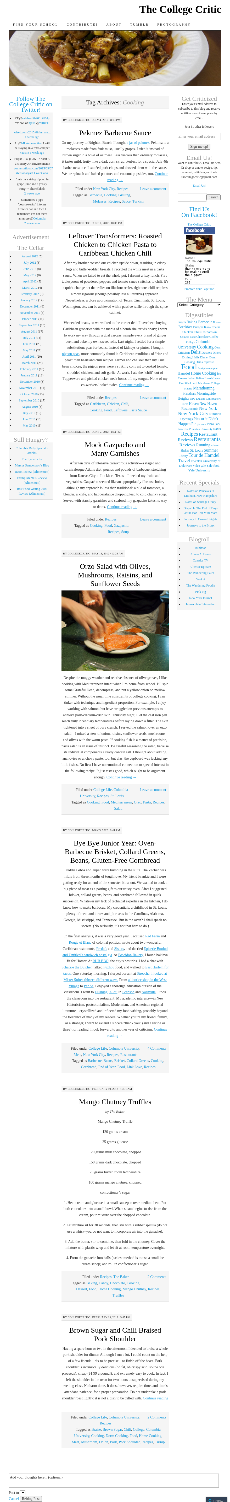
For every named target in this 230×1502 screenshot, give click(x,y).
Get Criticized (199, 98)
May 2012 (29, 275)
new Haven (190, 403)
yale (203, 465)
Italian (200, 378)
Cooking (110, 195)
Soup (125, 532)
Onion (103, 1442)
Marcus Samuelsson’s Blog (32, 465)
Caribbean (97, 404)
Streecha (143, 973)
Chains (216, 327)
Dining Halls (190, 357)
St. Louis (117, 796)
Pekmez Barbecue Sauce (115, 133)
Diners (217, 352)
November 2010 (29, 388)
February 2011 (29, 369)
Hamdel (183, 373)
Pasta (147, 802)
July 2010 (29, 413)
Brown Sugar (112, 1430)
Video (196, 465)
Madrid (188, 388)
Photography (174, 24)
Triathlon (196, 461)
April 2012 (30, 281)
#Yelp (45, 118)
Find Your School (35, 24)
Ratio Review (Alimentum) (32, 472)
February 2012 (30, 294)
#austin (24, 153)
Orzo (137, 802)
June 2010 (29, 419)
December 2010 (30, 381)
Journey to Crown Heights (200, 519)
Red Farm (152, 936)
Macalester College (209, 383)
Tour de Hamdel (204, 455)
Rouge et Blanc (80, 942)
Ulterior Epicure (200, 567)
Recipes (122, 189)
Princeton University (200, 429)
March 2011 (29, 363)
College (138, 1430)
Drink (199, 362)
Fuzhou (108, 967)
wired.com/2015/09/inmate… (32, 132)
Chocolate (117, 1283)
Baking (91, 1283)
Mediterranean (121, 802)
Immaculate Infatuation (200, 604)
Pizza (210, 423)
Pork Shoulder (129, 1442)
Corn (217, 347)
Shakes (185, 450)
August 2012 (30, 256)
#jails (32, 123)
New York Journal (200, 598)
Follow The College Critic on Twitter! (30, 104)
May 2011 (29, 350)
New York (208, 408)
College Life (102, 790)
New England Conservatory (205, 398)
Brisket (119, 1061)
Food (108, 410)
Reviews (187, 444)
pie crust (201, 424)
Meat (75, 1442)
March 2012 (29, 287)
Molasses (99, 201)
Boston (217, 322)
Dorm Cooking (117, 1436)
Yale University (199, 470)
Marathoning (204, 388)
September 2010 (29, 400)
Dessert (81, 1289)
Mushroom (89, 1442)
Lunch (193, 383)
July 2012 (30, 262)
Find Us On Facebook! (199, 212)
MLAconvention (31, 143)
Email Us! (199, 185)
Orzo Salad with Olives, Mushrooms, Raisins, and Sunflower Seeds (115, 575)
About (114, 24)
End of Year (107, 1067)
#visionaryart (24, 173)
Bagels (182, 322)
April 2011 (29, 356)
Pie (193, 424)
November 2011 (30, 313)
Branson (128, 992)
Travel (184, 460)
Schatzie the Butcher (76, 967)
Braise (96, 1430)
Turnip (160, 1442)
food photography (207, 368)
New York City (104, 189)
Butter (207, 327)
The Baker (121, 1277)
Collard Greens (138, 1061)
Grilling (124, 195)
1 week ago (32, 137)
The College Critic (180, 9)
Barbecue (95, 195)
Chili (124, 404)
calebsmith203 (31, 118)
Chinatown (209, 332)
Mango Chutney (134, 1289)
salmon (215, 445)
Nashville (149, 992)
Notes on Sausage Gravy (200, 502)
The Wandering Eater (200, 573)
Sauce (126, 201)
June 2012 (29, 269)
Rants (217, 429)
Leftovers (121, 410)
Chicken (113, 404)
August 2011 (29, 331)
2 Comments (157, 1277)
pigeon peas (70, 354)
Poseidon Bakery (130, 955)
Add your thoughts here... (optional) (114, 1481)
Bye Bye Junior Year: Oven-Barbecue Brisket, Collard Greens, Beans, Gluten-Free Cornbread (115, 851)
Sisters (119, 949)
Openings (186, 419)
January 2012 (29, 300)
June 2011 (29, 344)
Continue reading (134, 385)
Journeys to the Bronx (201, 525)
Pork (113, 1442)
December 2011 (30, 306)
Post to (14, 1493)
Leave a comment (153, 189)
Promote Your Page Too (199, 289)
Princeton (183, 429)
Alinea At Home (200, 554)
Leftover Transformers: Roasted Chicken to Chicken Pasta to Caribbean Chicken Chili (115, 244)
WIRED (44, 123)
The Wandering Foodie (200, 585)
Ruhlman (200, 548)
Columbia (39, 218)
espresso (209, 362)
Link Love (134, 1067)
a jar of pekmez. (138, 143)
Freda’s (101, 949)
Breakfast (185, 327)
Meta (77, 1055)
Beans (107, 1061)
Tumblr (139, 24)
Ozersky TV (200, 560)
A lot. (113, 992)
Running (203, 445)
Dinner (204, 357)
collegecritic (79, 119)
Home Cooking (109, 1289)
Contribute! (82, 24)
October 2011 (29, 319)
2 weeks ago (32, 193)
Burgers (198, 327)
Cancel (14, 1499)
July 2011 (29, 338)
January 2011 (29, 375)
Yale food (213, 466)
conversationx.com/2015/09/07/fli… (37, 168)
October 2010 (29, 394)
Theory (183, 455)
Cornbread (88, 1067)
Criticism (184, 352)
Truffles (118, 1295)
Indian (191, 378)
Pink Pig (200, 592)
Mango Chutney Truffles (115, 1102)
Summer (211, 450)
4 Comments (157, 1048)
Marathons (189, 393)
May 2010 (29, 425)
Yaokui (200, 579)
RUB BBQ (101, 961)
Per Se (88, 986)
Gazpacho (121, 526)
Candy (103, 1283)
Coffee (213, 337)
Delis (195, 352)
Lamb (209, 378)
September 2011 (29, 325)
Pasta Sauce (138, 410)
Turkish (138, 201)
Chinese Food (187, 336)
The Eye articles (32, 459)
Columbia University (124, 1048)
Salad (118, 809)
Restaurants (128, 1055)
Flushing (101, 992)
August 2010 (30, 407)
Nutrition (215, 414)
